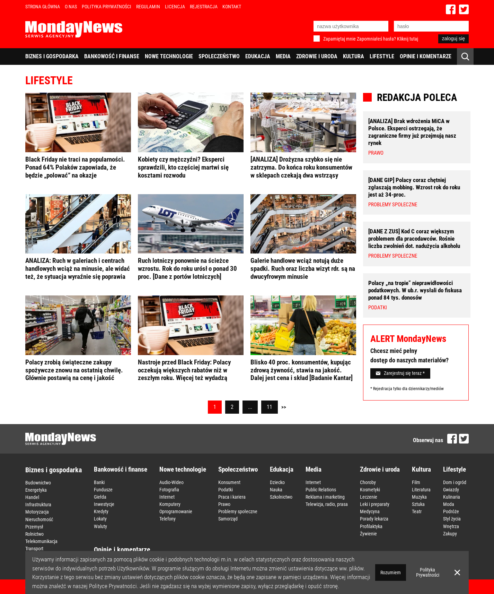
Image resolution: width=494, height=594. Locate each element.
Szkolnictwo (281, 496)
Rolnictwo (34, 533)
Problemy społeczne (237, 511)
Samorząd (228, 518)
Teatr (417, 511)
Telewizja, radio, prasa (327, 504)
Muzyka (419, 496)
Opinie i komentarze (425, 56)
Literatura (421, 489)
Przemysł (34, 526)
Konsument (229, 482)
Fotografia (169, 489)
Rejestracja (204, 6)
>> (283, 407)
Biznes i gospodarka (52, 56)
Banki (99, 482)
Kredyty (101, 511)
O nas (71, 6)
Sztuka (418, 504)
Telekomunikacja (41, 541)
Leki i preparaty (374, 504)
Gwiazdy (451, 489)
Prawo (224, 504)
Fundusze (103, 489)
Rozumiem (390, 572)
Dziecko (277, 482)
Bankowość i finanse (111, 56)
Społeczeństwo (219, 56)
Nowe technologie (169, 56)
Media (283, 56)
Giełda (100, 496)
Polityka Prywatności (106, 6)
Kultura (353, 56)
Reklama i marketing (325, 496)
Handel (32, 497)
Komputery (169, 504)
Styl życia (452, 518)
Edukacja (257, 56)
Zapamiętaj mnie (339, 39)
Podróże (451, 511)
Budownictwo (38, 482)
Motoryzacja (37, 512)
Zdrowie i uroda (316, 56)
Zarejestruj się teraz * (400, 373)
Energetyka (36, 490)
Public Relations (321, 489)
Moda (448, 504)
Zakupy (450, 533)
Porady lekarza (374, 518)
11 (269, 407)
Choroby (368, 482)
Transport (34, 548)
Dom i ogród (454, 482)
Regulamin (148, 6)
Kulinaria (451, 496)
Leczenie (368, 496)
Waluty (100, 525)
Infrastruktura (38, 504)
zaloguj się (453, 38)
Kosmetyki (370, 489)
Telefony (167, 518)
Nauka (276, 489)
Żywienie (368, 533)
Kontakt (231, 6)
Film (416, 482)
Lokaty (100, 518)
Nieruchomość (39, 519)
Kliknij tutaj (407, 39)
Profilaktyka (371, 525)
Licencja (175, 6)
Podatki (225, 489)
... (250, 407)
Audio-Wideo (171, 482)
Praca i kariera (232, 496)
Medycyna (370, 511)
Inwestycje (104, 504)
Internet (167, 496)
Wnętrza (451, 525)
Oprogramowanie (175, 511)
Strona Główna (42, 6)
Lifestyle (382, 56)
